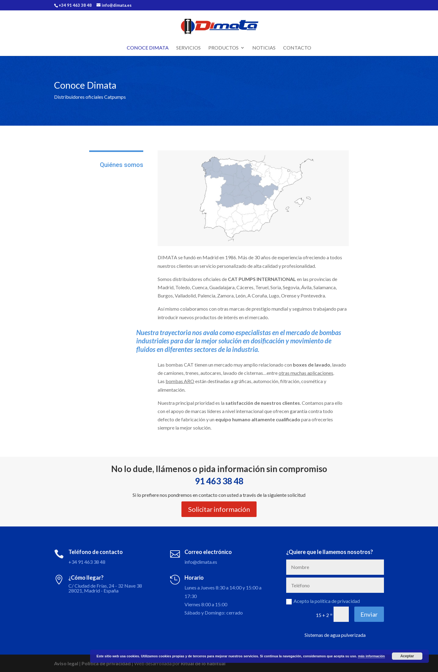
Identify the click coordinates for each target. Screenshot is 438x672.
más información (371, 656)
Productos (223, 48)
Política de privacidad (106, 663)
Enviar (369, 614)
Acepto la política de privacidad (323, 601)
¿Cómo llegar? (86, 577)
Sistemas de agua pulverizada (335, 635)
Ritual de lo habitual (203, 663)
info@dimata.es (200, 562)
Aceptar (407, 656)
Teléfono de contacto (95, 551)
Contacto (297, 48)
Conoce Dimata (148, 48)
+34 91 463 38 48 (86, 562)
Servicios (188, 48)
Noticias (264, 48)
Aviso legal (66, 663)
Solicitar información (219, 509)
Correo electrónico (208, 551)
